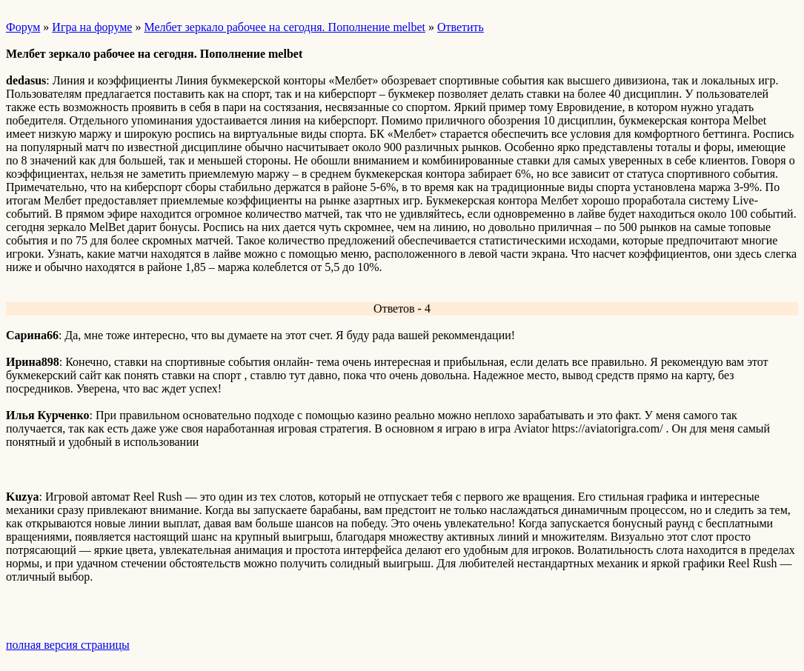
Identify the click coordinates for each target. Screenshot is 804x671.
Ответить (460, 27)
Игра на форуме (92, 27)
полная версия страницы (68, 644)
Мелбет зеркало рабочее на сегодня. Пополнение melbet (284, 27)
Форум (23, 27)
